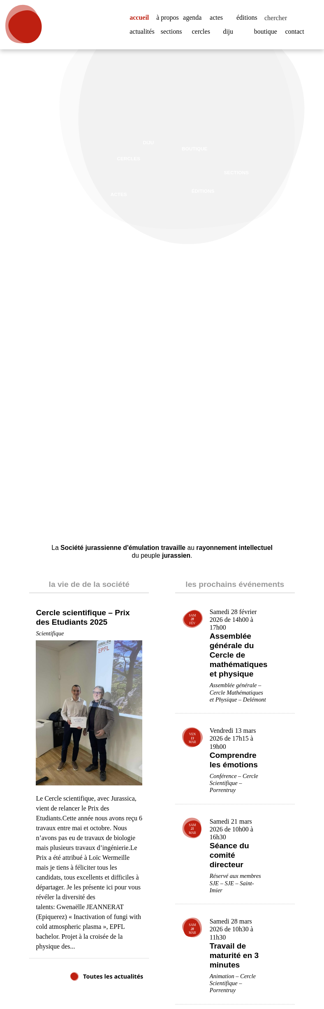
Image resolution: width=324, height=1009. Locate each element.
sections (173, 36)
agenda (194, 13)
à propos (167, 18)
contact (296, 36)
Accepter (280, 982)
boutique (267, 36)
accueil (142, 13)
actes (218, 13)
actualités (144, 36)
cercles (203, 36)
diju (228, 36)
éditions (248, 13)
